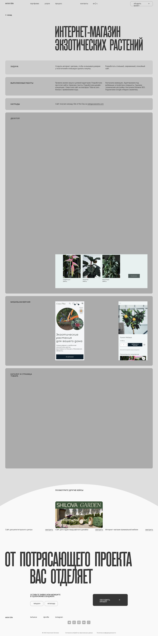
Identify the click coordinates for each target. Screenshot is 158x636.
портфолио (34, 4)
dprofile (46, 617)
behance (33, 617)
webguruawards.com (96, 104)
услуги (47, 4)
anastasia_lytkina (9, 3)
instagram (59, 617)
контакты (84, 4)
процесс (58, 4)
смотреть (49, 530)
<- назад (8, 15)
